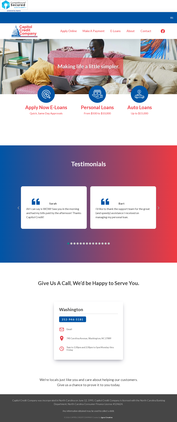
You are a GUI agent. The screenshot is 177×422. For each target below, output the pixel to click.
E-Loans (115, 31)
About (131, 31)
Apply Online (68, 31)
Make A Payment (94, 31)
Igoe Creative (107, 417)
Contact (146, 31)
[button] (5, 66)
